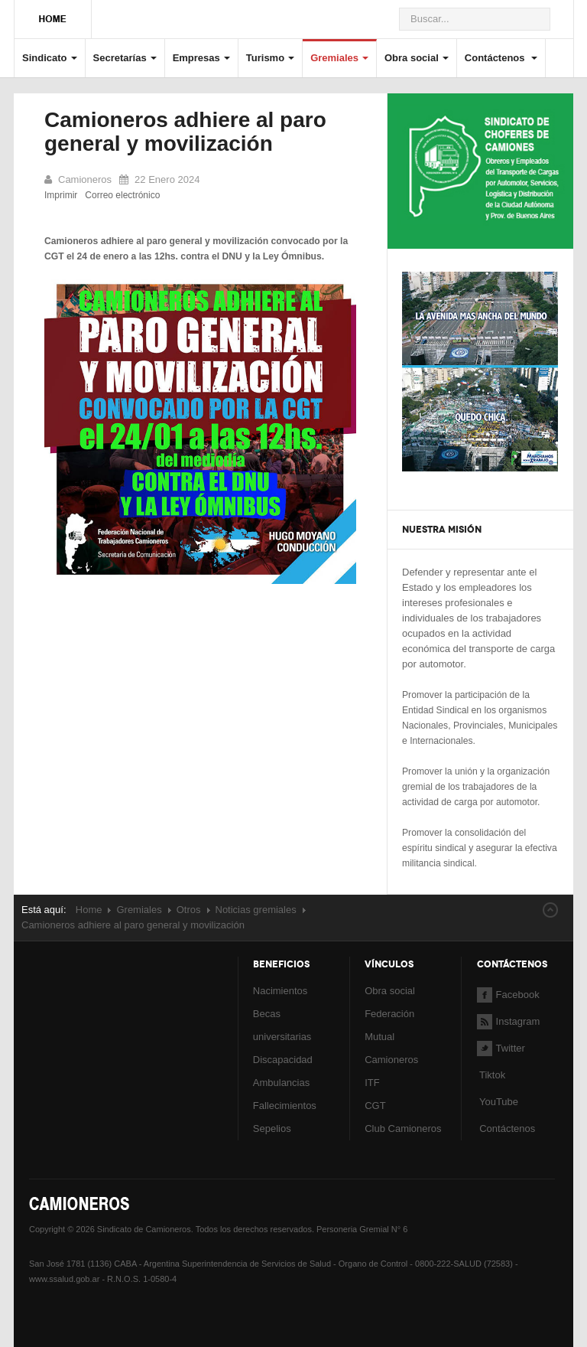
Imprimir (60, 195)
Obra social (416, 58)
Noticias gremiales (256, 909)
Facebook (508, 994)
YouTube (497, 1101)
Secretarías (125, 58)
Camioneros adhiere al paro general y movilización (185, 131)
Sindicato (49, 58)
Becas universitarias (282, 1025)
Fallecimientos (284, 1105)
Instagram (508, 1021)
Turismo (270, 58)
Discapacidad (283, 1059)
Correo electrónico (122, 195)
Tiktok (492, 1075)
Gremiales (339, 58)
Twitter (501, 1048)
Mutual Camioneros (391, 1048)
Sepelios (272, 1128)
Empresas (201, 58)
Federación (389, 1013)
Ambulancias (281, 1082)
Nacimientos (280, 990)
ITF (372, 1082)
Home (89, 909)
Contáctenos (501, 58)
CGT (375, 1105)
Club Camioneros (403, 1128)
